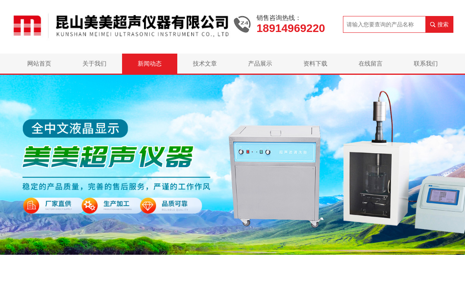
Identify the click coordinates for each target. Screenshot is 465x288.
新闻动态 (150, 63)
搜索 (443, 24)
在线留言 (371, 63)
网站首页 (39, 63)
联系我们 (426, 63)
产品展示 (260, 63)
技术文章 (205, 63)
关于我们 (94, 63)
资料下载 (315, 63)
